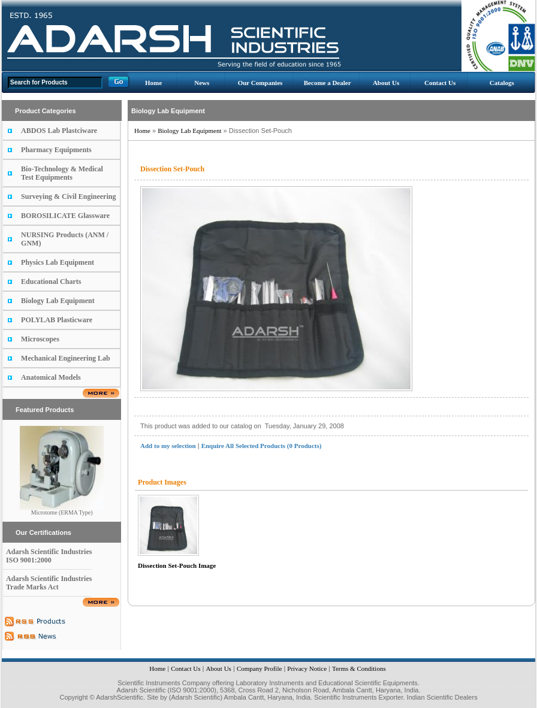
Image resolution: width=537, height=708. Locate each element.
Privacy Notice (307, 668)
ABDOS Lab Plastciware (59, 130)
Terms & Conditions (359, 668)
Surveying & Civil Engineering (68, 196)
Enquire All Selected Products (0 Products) (261, 445)
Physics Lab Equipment (57, 262)
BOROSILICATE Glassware (65, 215)
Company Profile (259, 668)
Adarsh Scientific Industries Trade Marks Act (49, 582)
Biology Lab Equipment (58, 300)
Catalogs (502, 82)
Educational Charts (51, 281)
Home (153, 82)
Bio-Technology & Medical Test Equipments (62, 173)
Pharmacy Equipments (56, 150)
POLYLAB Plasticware (56, 320)
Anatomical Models (51, 377)
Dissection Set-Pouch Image (177, 565)
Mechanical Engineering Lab (65, 358)
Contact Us (439, 82)
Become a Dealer (327, 82)
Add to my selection (168, 445)
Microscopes (40, 339)
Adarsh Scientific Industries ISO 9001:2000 (49, 555)
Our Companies (260, 82)
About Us (386, 82)
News (201, 82)
